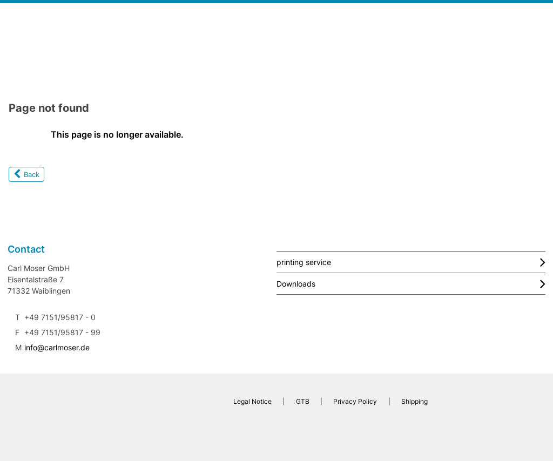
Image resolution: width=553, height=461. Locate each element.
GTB (302, 401)
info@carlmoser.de (57, 347)
